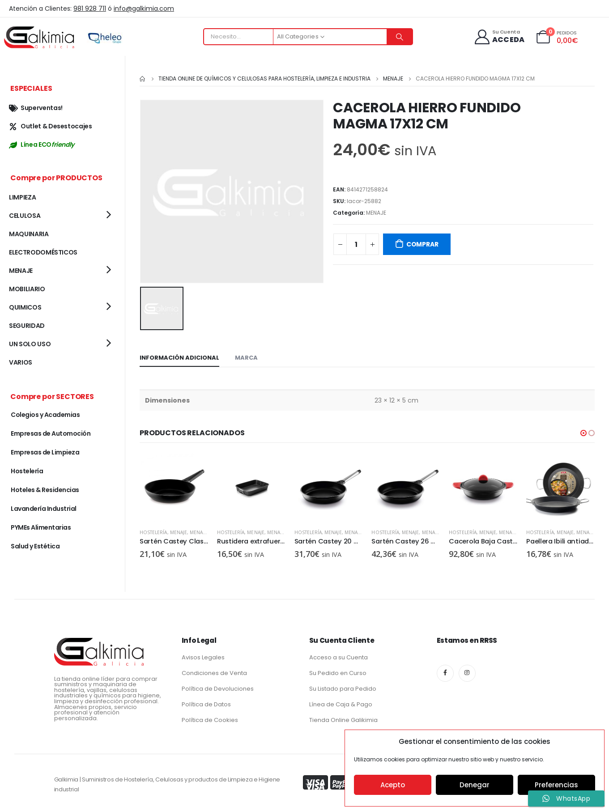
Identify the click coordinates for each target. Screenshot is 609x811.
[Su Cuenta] (498, 37)
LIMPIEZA (22, 197)
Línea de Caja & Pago (340, 703)
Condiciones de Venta (214, 672)
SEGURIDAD (27, 325)
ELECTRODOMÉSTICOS (43, 252)
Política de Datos (206, 703)
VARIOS (20, 362)
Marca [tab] (246, 356)
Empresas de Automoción (50, 433)
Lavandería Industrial (44, 508)
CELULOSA (24, 215)
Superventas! (36, 107)
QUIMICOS (25, 307)
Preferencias (556, 785)
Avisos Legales (203, 656)
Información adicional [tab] (179, 356)
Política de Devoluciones (218, 688)
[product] (174, 487)
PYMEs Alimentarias (41, 527)
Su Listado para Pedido (342, 688)
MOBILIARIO (27, 288)
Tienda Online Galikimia (343, 719)
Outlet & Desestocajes (50, 126)
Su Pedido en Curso (337, 672)
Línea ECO (41, 144)
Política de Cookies (210, 719)
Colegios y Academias (45, 414)
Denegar (475, 785)
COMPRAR (422, 244)
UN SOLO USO (30, 344)
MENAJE (376, 213)
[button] (583, 432)
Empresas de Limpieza (45, 452)
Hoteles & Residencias (45, 489)
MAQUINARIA (29, 233)
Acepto (392, 785)
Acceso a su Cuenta (338, 656)
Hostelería (153, 532)
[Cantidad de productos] (356, 244)
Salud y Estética (35, 546)
